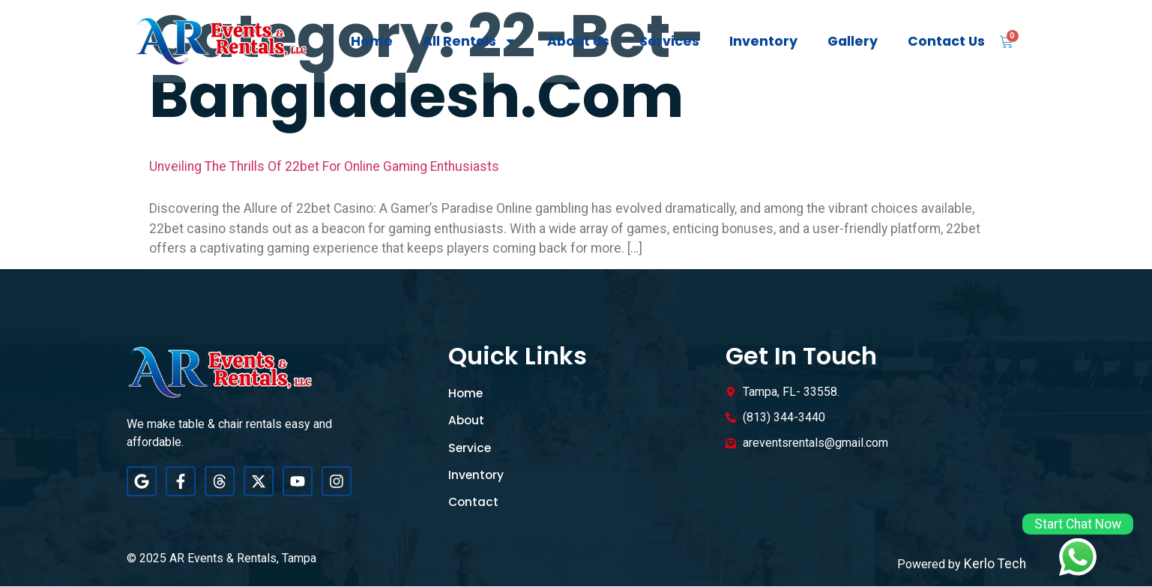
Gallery (852, 41)
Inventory (763, 41)
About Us (578, 41)
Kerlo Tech (995, 563)
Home (372, 41)
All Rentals (470, 41)
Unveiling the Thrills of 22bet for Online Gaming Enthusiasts (324, 166)
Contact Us (946, 41)
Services (669, 41)
